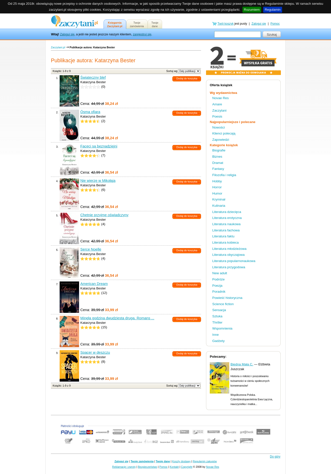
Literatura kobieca (225, 242)
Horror (217, 187)
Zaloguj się (67, 34)
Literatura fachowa (226, 230)
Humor (217, 193)
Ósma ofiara (90, 112)
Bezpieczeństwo (147, 466)
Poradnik (218, 291)
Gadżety (218, 341)
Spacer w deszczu (95, 352)
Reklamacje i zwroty (124, 466)
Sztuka (217, 316)
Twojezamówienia (137, 24)
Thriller (217, 322)
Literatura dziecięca (226, 212)
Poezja (217, 285)
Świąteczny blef (93, 77)
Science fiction (223, 304)
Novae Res (220, 98)
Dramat (217, 163)
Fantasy (218, 169)
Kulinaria (218, 205)
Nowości (218, 127)
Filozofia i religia (224, 175)
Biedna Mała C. (241, 364)
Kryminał (218, 199)
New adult (219, 273)
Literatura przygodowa (228, 267)
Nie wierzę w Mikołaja (97, 181)
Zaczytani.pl (58, 47)
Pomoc (275, 23)
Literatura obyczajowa (228, 255)
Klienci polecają (223, 133)
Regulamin (273, 9)
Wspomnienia (222, 328)
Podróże (218, 279)
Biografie (218, 150)
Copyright (186, 466)
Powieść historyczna (227, 298)
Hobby (217, 181)
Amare (217, 104)
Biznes (217, 156)
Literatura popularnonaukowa (233, 261)
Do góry (275, 456)
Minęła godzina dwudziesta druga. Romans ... (117, 318)
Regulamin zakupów (205, 461)
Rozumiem (252, 9)
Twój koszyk (226, 23)
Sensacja (219, 310)
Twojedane (154, 24)
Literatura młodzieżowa (229, 249)
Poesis (217, 116)
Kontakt (174, 466)
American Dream (94, 284)
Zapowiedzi (220, 139)
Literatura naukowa (226, 224)
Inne (215, 335)
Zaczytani (219, 110)
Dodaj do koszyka (186, 78)
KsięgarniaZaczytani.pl (114, 24)
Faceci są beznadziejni (98, 146)
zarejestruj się (142, 34)
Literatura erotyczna (227, 218)
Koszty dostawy (181, 461)
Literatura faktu (223, 236)
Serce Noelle (90, 249)
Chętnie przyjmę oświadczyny (104, 215)
